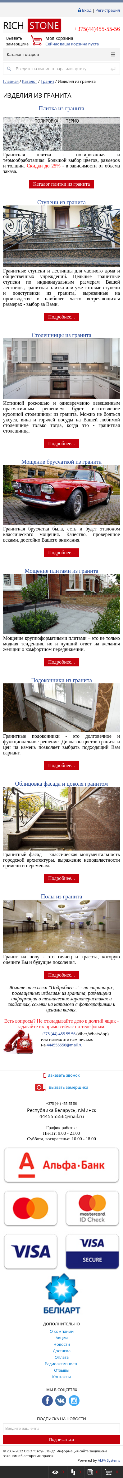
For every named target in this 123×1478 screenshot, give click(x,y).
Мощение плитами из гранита (61, 571)
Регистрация (107, 10)
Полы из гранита (61, 896)
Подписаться (61, 1439)
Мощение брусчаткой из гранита (61, 461)
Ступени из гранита (61, 202)
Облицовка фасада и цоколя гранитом (61, 783)
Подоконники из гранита (61, 680)
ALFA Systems (109, 1460)
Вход (86, 10)
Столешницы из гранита (61, 335)
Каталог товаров (61, 54)
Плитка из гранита (61, 108)
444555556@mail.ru (65, 1045)
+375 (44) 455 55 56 (58, 1034)
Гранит (47, 81)
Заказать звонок (61, 1075)
